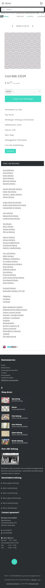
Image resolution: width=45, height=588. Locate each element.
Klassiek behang (9, 183)
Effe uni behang (9, 232)
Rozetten (6, 320)
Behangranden (8, 323)
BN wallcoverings (9, 336)
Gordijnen (6, 299)
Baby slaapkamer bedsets (13, 307)
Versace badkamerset (11, 243)
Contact (4, 373)
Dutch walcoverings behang (13, 277)
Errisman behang (9, 275)
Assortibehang (8, 170)
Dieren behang (8, 197)
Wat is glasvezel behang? (12, 498)
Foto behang (8, 213)
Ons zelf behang (9, 253)
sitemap (33, 580)
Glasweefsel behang (10, 216)
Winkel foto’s (5, 368)
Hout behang (8, 173)
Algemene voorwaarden (9, 380)
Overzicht (10, 151)
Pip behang (7, 224)
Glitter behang (8, 256)
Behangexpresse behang (12, 264)
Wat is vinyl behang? (10, 488)
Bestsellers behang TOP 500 (14, 291)
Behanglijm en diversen (12, 331)
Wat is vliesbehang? (10, 508)
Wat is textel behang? (10, 503)
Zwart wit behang (9, 191)
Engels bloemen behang (12, 202)
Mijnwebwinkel (34, 584)
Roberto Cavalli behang (12, 248)
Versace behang (9, 240)
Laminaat (6, 301)
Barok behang (8, 178)
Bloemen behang (9, 181)
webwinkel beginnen (13, 584)
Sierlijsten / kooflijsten (11, 318)
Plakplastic (7, 296)
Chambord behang (10, 245)
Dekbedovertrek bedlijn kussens (15, 309)
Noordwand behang (10, 280)
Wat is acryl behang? (10, 493)
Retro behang (8, 226)
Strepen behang (9, 229)
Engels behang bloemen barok (14, 205)
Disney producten (9, 328)
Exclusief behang (9, 288)
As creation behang (10, 261)
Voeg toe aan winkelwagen (23, 99)
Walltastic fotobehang (11, 259)
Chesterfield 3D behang (12, 208)
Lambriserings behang (11, 218)
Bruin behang (8, 267)
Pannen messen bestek (12, 312)
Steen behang (8, 175)
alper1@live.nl (8, 538)
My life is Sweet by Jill (11, 326)
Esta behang (7, 272)
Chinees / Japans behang (12, 194)
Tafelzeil (6, 334)
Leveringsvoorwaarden (9, 370)
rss (39, 580)
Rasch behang (8, 283)
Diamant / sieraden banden (13, 315)
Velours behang (9, 237)
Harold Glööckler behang (12, 189)
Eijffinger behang (9, 269)
